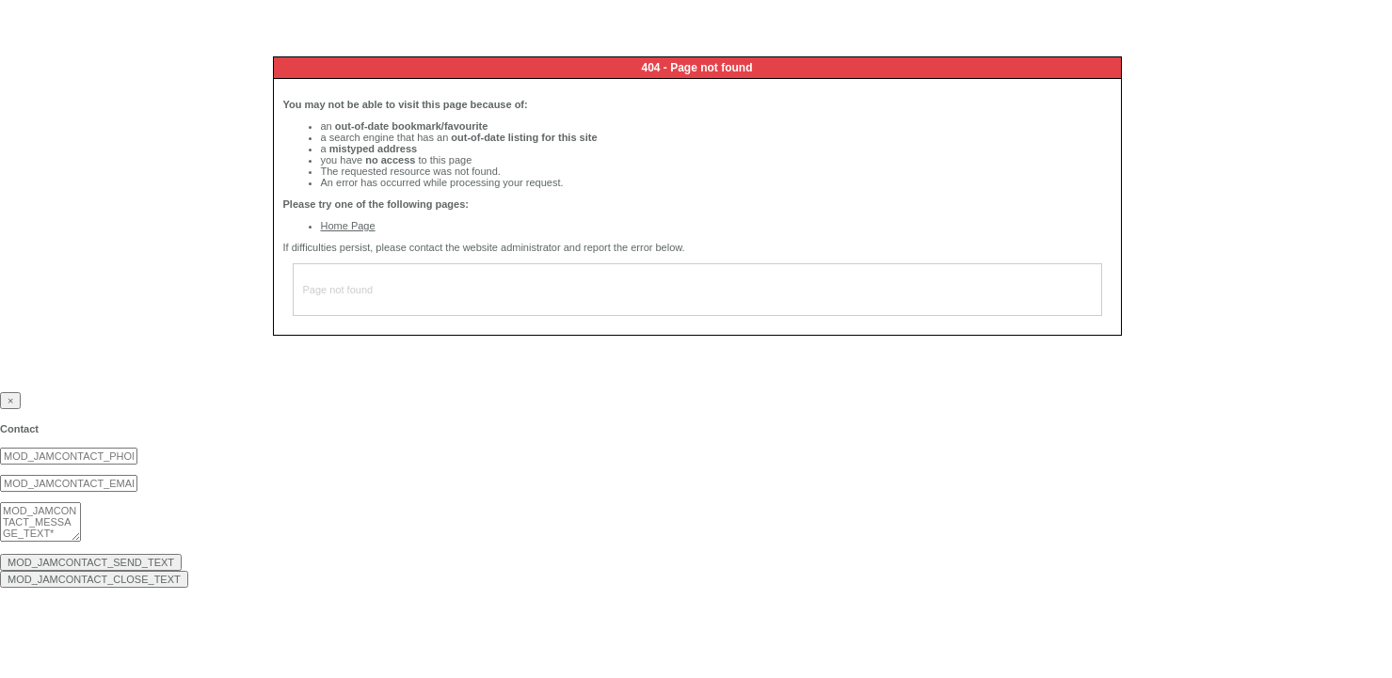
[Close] (10, 400)
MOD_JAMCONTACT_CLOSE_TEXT (94, 579)
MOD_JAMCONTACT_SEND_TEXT (91, 562)
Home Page (348, 225)
